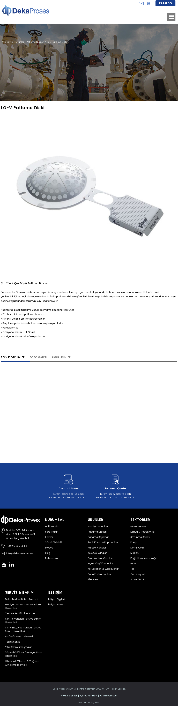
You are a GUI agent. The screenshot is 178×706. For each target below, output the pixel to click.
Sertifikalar (51, 531)
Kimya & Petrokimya (142, 531)
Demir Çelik (137, 547)
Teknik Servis (12, 641)
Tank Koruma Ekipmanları (103, 542)
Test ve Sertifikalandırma (20, 613)
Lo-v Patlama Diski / (58, 42)
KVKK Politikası (69, 695)
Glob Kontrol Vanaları (100, 558)
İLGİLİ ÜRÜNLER (61, 357)
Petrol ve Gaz (138, 526)
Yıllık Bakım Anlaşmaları (18, 647)
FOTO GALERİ (38, 357)
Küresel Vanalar (97, 547)
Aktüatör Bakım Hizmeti (19, 636)
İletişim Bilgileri (56, 599)
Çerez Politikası (88, 695)
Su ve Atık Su (137, 579)
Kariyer (49, 537)
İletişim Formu (56, 604)
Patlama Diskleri (97, 531)
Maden (134, 553)
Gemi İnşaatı (137, 574)
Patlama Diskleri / (36, 42)
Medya (49, 547)
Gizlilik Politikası (108, 695)
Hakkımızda (51, 526)
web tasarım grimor (89, 702)
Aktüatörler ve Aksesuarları (103, 569)
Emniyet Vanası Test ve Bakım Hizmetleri (23, 606)
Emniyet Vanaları (98, 526)
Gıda (133, 563)
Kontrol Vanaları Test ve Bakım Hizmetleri (23, 620)
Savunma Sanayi (140, 537)
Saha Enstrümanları (99, 574)
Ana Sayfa (8, 42)
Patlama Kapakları (98, 537)
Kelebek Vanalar (97, 553)
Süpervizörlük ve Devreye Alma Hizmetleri (23, 654)
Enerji (133, 542)
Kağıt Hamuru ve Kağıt (143, 558)
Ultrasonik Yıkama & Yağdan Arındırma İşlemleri (22, 663)
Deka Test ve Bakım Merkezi (21, 599)
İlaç (132, 569)
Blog (47, 553)
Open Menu (171, 17)
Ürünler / (21, 42)
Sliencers (93, 579)
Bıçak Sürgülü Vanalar (100, 563)
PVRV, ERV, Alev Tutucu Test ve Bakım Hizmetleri (23, 629)
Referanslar (52, 558)
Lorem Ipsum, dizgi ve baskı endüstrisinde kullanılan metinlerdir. (68, 486)
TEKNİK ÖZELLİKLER (13, 357)
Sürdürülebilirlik (54, 542)
